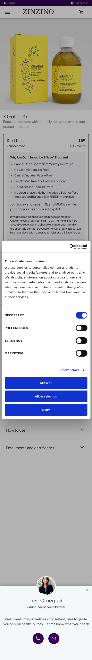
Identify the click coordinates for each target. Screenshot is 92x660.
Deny (46, 409)
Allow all (46, 383)
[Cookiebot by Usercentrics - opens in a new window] (69, 246)
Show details (70, 370)
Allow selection (46, 396)
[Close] (87, 589)
